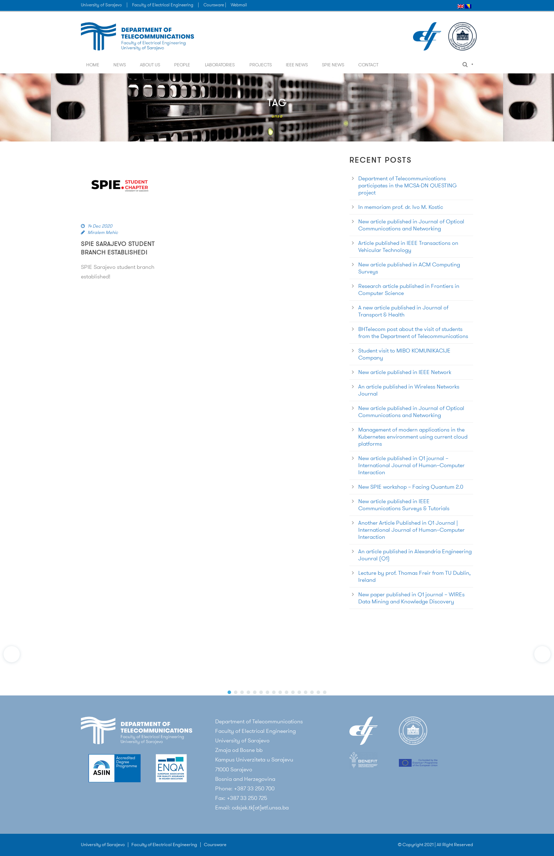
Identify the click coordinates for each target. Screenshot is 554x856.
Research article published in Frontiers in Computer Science (408, 289)
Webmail (239, 5)
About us (150, 64)
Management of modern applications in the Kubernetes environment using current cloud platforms (412, 437)
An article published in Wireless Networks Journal (408, 390)
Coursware (215, 844)
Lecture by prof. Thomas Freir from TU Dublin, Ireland (414, 576)
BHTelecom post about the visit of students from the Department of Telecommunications (413, 332)
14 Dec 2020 (100, 226)
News (119, 64)
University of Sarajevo (101, 5)
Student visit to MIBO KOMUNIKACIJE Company (404, 354)
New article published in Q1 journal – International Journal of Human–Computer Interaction (411, 465)
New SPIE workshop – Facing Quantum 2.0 (410, 487)
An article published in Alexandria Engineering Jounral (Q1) (415, 554)
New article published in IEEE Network (404, 372)
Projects (260, 64)
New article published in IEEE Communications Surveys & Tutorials (403, 504)
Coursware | (215, 5)
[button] (12, 654)
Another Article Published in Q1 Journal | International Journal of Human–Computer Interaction (411, 530)
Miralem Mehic (103, 232)
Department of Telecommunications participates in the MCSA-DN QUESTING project (407, 185)
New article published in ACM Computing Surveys (409, 268)
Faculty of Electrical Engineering (162, 5)
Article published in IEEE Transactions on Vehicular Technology (408, 246)
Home (92, 64)
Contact (368, 64)
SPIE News (333, 64)
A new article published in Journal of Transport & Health (403, 311)
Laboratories (220, 64)
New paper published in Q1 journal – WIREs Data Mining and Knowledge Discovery (411, 597)
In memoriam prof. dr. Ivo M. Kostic (400, 207)
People (182, 64)
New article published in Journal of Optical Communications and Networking (411, 225)
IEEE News (297, 64)
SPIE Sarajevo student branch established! (118, 248)
